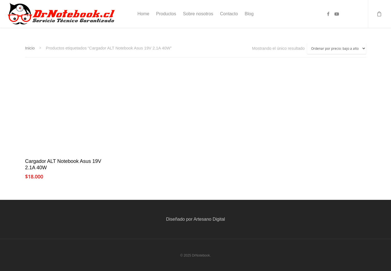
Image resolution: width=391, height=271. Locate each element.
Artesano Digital (209, 219)
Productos (166, 13)
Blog (249, 13)
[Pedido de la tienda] (336, 48)
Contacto (229, 13)
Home (143, 13)
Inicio (30, 48)
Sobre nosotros (198, 13)
